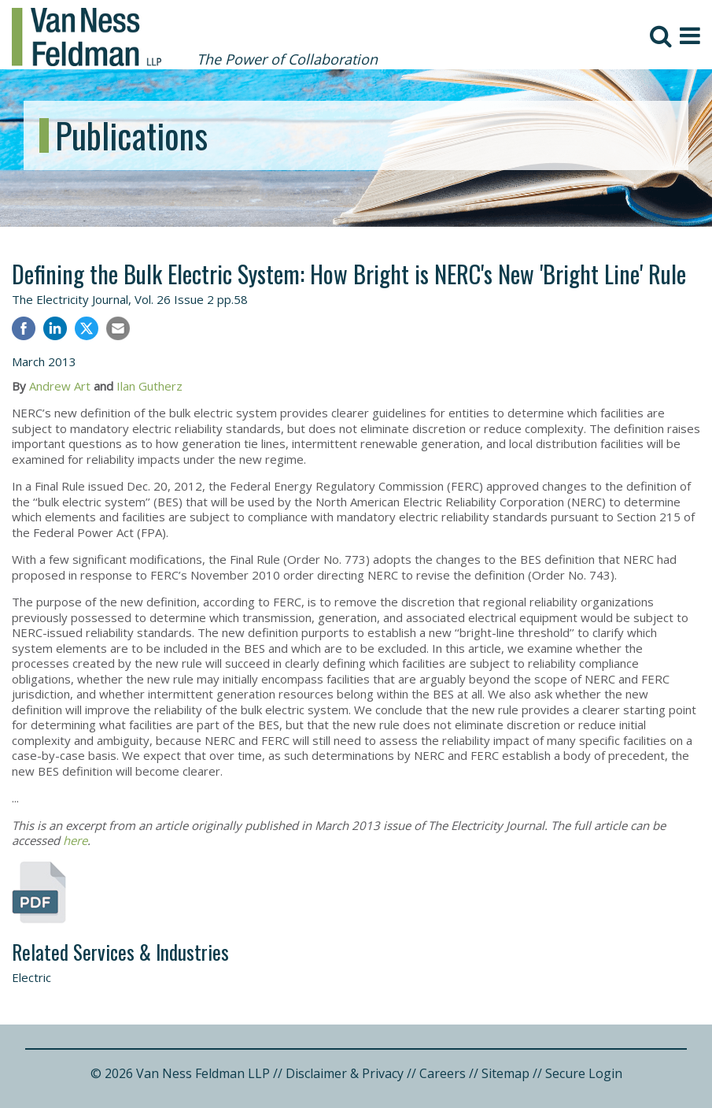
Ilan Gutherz (149, 386)
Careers (442, 1073)
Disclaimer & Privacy (345, 1073)
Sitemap (505, 1073)
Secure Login (583, 1073)
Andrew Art (59, 386)
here (75, 840)
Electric (31, 977)
